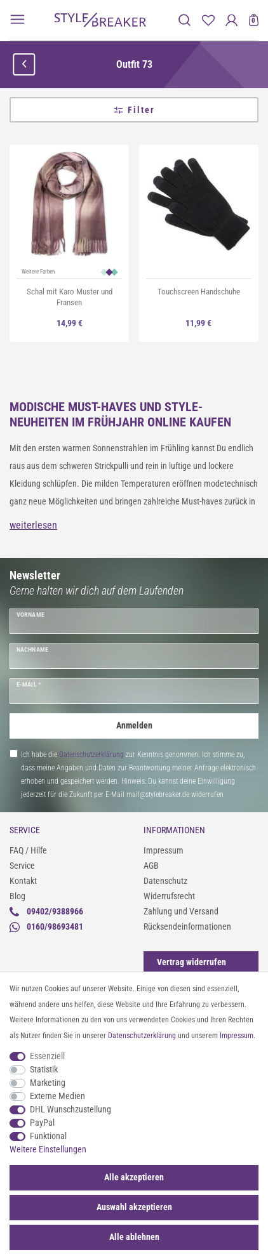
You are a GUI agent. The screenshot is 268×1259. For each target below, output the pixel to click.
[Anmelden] (231, 20)
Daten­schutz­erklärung (142, 1035)
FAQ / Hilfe (28, 850)
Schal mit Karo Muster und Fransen (69, 297)
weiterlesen (33, 525)
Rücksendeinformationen (187, 926)
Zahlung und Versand (181, 911)
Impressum (164, 850)
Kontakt (23, 881)
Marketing (47, 1083)
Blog (17, 896)
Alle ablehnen (134, 1237)
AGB (151, 865)
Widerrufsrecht (169, 896)
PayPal (42, 1122)
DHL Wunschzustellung (70, 1109)
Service (22, 865)
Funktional (48, 1136)
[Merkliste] (208, 20)
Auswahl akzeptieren (134, 1207)
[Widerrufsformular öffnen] (191, 962)
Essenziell (47, 1056)
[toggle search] (184, 20)
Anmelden (134, 725)
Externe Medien (57, 1096)
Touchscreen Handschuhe (198, 291)
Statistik (44, 1069)
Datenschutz (165, 881)
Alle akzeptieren (134, 1177)
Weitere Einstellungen (48, 1149)
